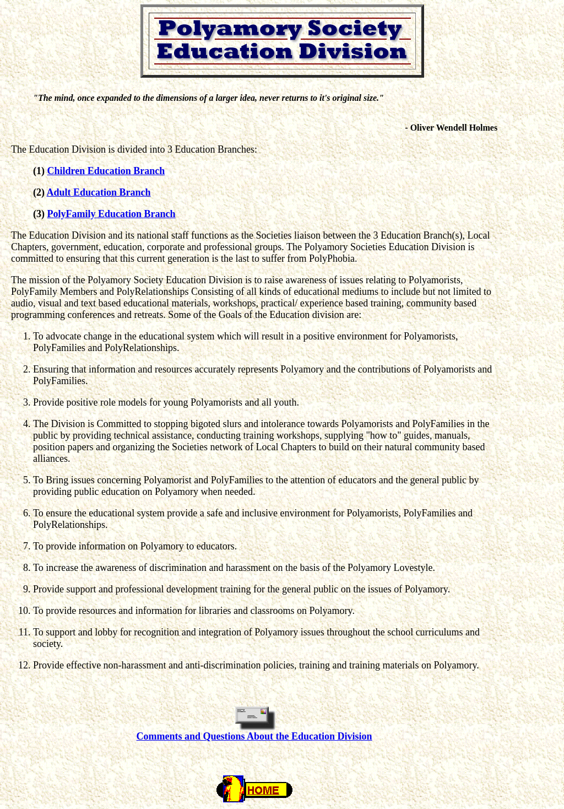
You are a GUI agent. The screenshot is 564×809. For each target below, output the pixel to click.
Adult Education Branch (99, 192)
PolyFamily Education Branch (111, 213)
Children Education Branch (106, 170)
